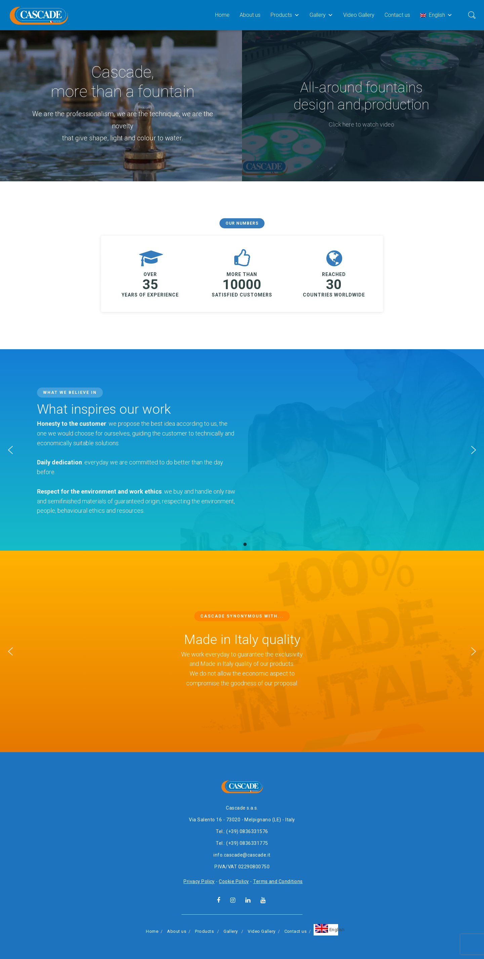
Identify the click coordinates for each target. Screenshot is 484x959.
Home (222, 15)
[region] (242, 105)
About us (250, 15)
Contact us (397, 15)
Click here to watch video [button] (361, 124)
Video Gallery (358, 15)
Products (285, 15)
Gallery (321, 15)
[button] (10, 450)
